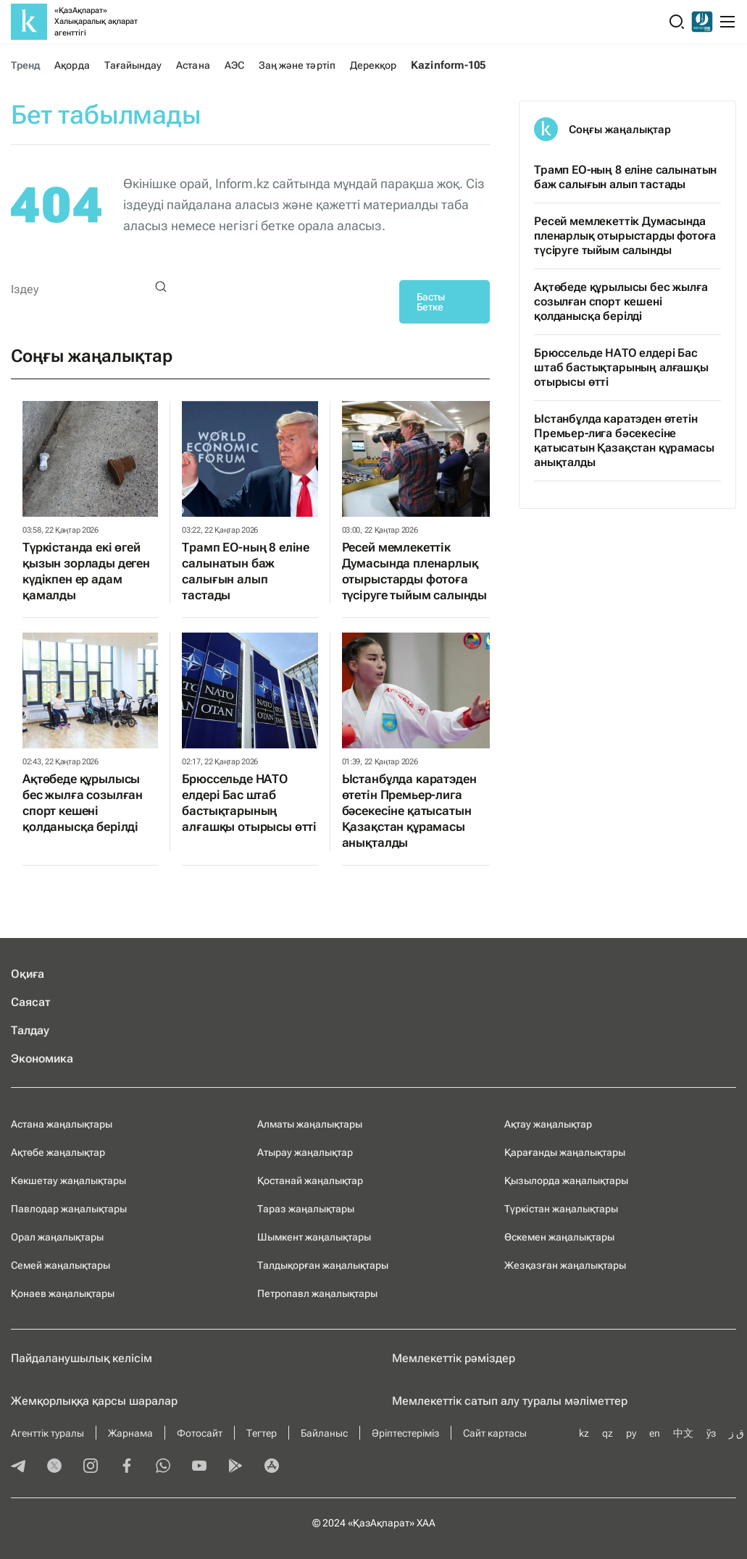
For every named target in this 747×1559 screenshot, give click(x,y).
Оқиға (27, 974)
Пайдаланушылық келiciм (81, 1358)
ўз (711, 1433)
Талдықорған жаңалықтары (322, 1265)
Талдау (30, 1030)
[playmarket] (235, 1467)
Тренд (25, 65)
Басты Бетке (431, 302)
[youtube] (199, 1467)
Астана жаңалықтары (61, 1124)
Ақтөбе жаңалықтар (58, 1152)
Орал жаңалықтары (57, 1237)
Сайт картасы (495, 1433)
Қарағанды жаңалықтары (564, 1152)
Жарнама (130, 1433)
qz (607, 1433)
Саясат (31, 1002)
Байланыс (324, 1433)
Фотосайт (199, 1433)
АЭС (234, 65)
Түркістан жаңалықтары (561, 1208)
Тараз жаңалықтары (305, 1208)
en (654, 1433)
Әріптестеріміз (405, 1433)
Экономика (42, 1058)
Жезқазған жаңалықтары (565, 1265)
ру (631, 1433)
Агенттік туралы (47, 1433)
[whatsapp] (163, 1467)
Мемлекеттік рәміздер (453, 1358)
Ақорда (71, 65)
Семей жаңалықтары (60, 1265)
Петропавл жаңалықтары (317, 1293)
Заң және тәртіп (297, 65)
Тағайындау (133, 65)
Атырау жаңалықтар (305, 1152)
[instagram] (90, 1467)
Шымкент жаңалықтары (314, 1237)
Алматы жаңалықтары (309, 1124)
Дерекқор (373, 65)
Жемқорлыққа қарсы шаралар (94, 1401)
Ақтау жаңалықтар (548, 1124)
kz (584, 1433)
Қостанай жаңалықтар (310, 1180)
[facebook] (127, 1467)
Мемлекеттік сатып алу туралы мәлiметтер (509, 1401)
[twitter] (54, 1467)
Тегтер (261, 1433)
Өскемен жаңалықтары (559, 1237)
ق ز (736, 1433)
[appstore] (271, 1467)
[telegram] (18, 1467)
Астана (192, 65)
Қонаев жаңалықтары (62, 1293)
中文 (683, 1433)
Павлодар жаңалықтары (69, 1208)
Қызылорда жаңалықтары (566, 1180)
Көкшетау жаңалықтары (68, 1180)
